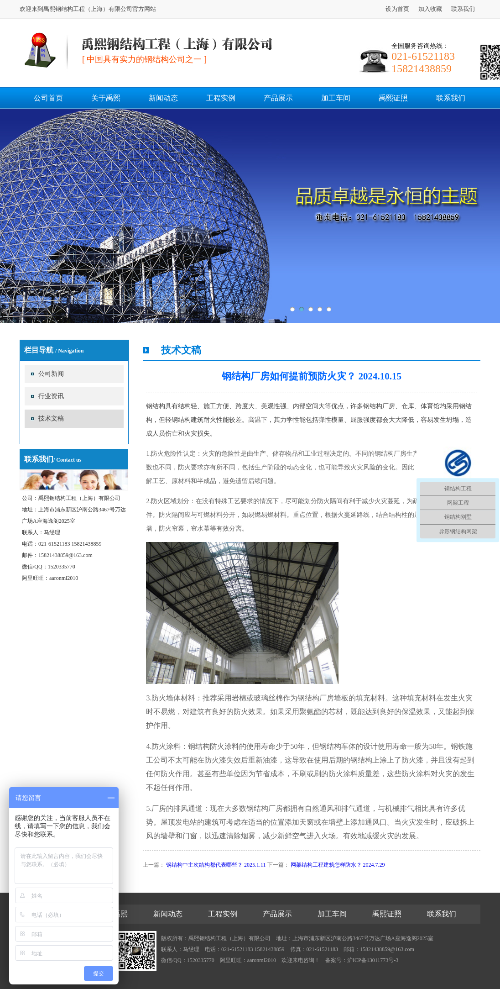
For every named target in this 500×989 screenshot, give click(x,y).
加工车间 (335, 98)
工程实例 (220, 98)
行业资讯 (51, 396)
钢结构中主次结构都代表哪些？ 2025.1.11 (216, 865)
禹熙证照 (393, 98)
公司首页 (48, 98)
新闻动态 (163, 98)
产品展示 (278, 98)
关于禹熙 (105, 98)
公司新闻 (51, 373)
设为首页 (397, 8)
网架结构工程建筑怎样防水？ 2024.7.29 (338, 865)
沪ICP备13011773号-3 (372, 960)
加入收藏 (430, 8)
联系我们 (463, 8)
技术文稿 (51, 418)
